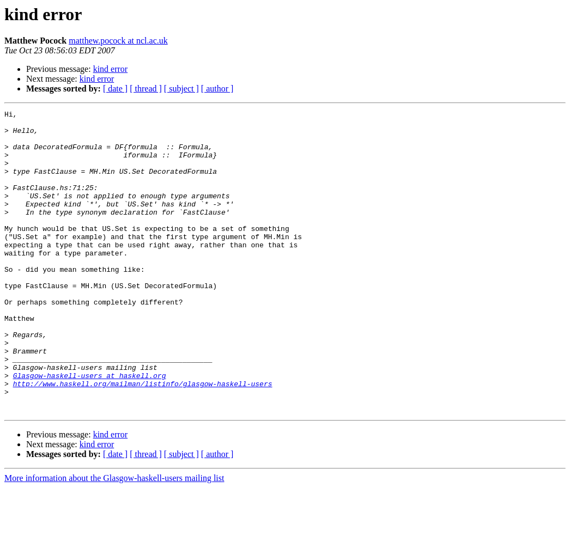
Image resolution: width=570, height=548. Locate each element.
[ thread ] (146, 88)
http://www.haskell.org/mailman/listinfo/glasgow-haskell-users (142, 439)
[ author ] (217, 88)
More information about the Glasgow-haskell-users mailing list (114, 538)
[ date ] (115, 88)
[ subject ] (181, 88)
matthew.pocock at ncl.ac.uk (118, 40)
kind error (110, 69)
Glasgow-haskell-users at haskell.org (89, 429)
